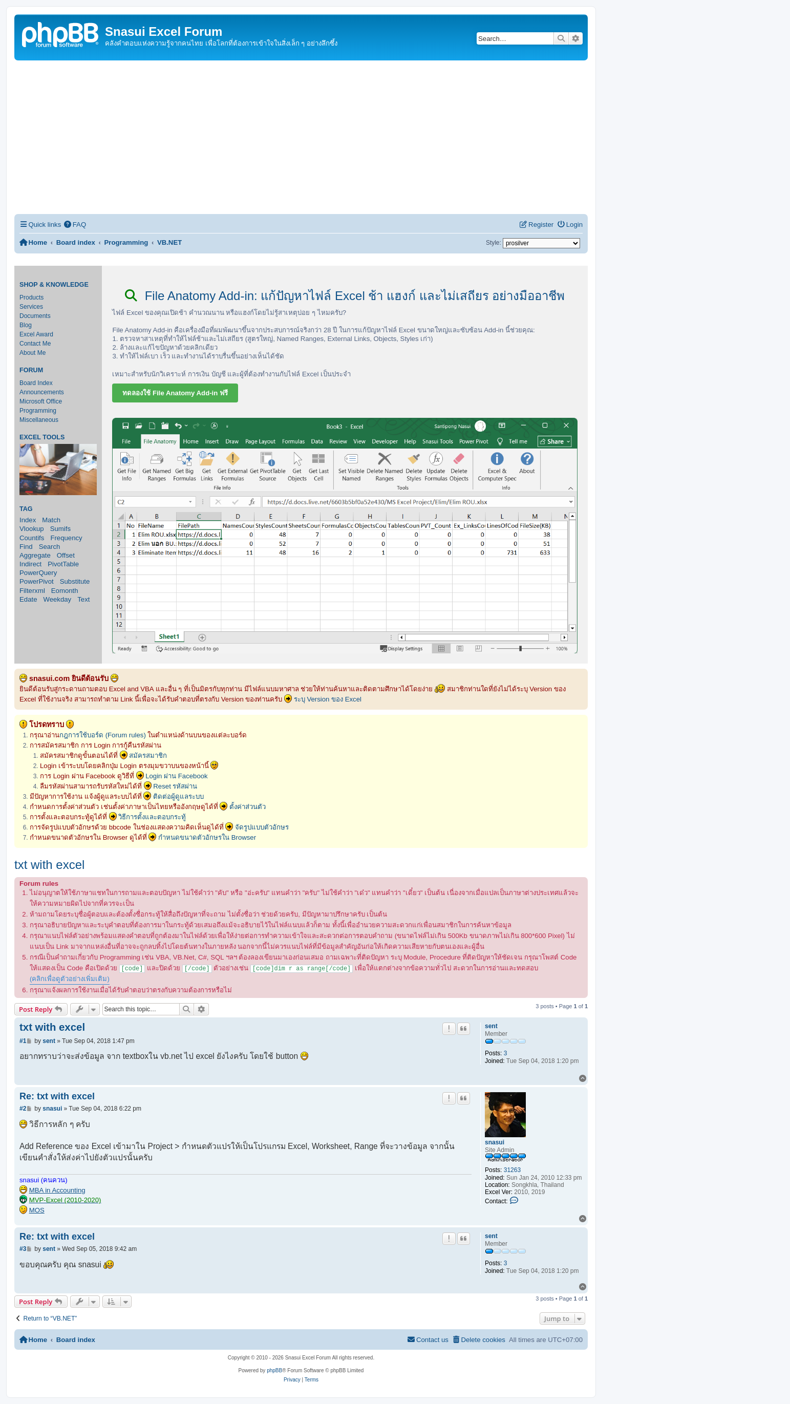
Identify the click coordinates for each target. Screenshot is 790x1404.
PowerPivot (36, 581)
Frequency (66, 538)
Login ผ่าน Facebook (176, 776)
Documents (35, 316)
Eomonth (64, 590)
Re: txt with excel (57, 1096)
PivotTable (63, 564)
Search (49, 546)
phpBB (274, 1370)
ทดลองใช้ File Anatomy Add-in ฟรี (175, 393)
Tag (26, 509)
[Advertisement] (301, 137)
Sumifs (60, 529)
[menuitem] (74, 224)
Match (51, 520)
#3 (22, 1248)
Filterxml (32, 590)
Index (27, 520)
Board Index (36, 383)
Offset (66, 555)
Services (31, 306)
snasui (494, 1142)
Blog (25, 325)
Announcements (41, 392)
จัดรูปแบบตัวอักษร (262, 827)
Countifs (31, 538)
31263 (512, 1170)
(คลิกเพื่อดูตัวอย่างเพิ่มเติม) (70, 979)
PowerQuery (38, 573)
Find (26, 546)
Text (83, 599)
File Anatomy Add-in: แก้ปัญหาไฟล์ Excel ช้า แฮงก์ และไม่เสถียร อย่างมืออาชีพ (345, 296)
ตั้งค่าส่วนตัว (247, 807)
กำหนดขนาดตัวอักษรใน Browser (207, 837)
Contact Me (35, 343)
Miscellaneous (38, 419)
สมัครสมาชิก (148, 755)
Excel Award (36, 334)
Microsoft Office (40, 401)
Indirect (30, 564)
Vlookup (31, 529)
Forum (31, 370)
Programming (37, 410)
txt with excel (49, 864)
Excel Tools (42, 437)
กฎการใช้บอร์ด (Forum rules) (102, 735)
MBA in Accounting (57, 1190)
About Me (32, 352)
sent (491, 1026)
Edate (28, 599)
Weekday (57, 599)
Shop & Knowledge (54, 284)
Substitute (75, 581)
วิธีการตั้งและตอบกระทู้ (152, 817)
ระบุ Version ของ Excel (327, 699)
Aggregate (35, 555)
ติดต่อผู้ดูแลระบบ (178, 796)
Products (31, 297)
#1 (22, 1041)
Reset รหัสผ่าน (175, 786)
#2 (22, 1108)
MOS (37, 1210)
